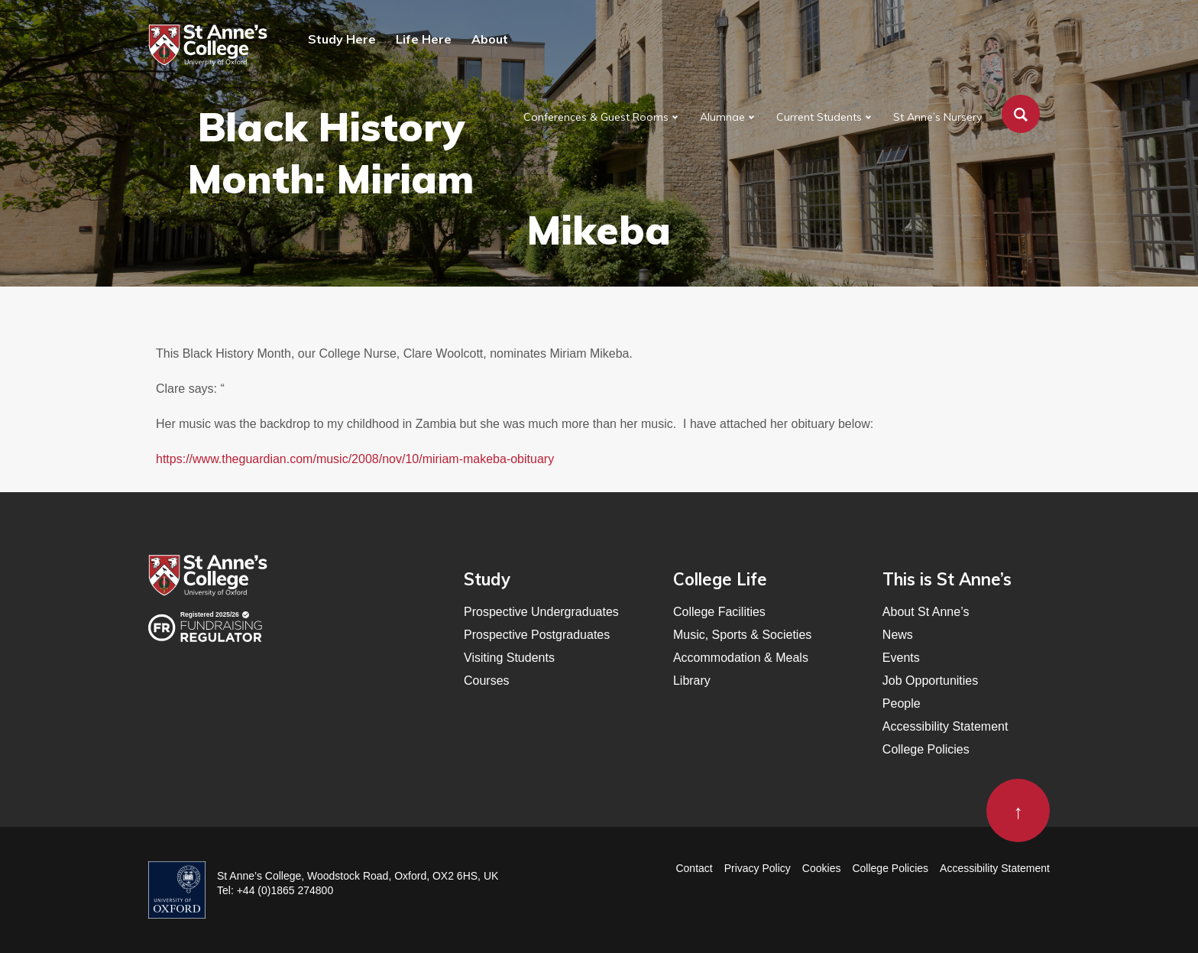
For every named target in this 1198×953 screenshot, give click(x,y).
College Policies (926, 749)
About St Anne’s (926, 611)
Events (901, 657)
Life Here (424, 39)
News (897, 634)
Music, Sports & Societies (742, 634)
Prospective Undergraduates (541, 611)
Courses (487, 680)
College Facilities (719, 611)
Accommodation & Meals (740, 657)
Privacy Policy (757, 868)
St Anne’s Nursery (937, 117)
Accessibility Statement (945, 726)
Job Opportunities (930, 680)
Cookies (821, 868)
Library (692, 680)
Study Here (342, 39)
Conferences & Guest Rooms (596, 117)
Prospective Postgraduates (537, 634)
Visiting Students (509, 657)
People (901, 703)
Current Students (819, 117)
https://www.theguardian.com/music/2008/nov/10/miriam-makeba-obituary (355, 458)
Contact (693, 868)
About (489, 39)
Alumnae (722, 117)
